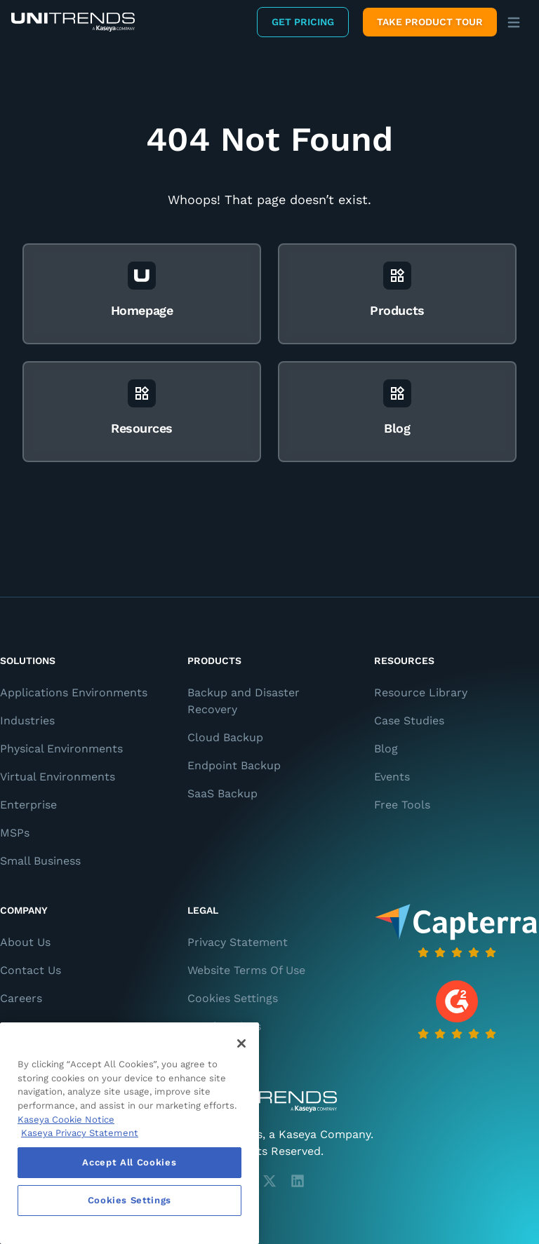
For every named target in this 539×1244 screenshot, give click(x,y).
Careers (21, 998)
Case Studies (409, 720)
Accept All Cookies (129, 1162)
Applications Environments (73, 692)
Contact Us (30, 970)
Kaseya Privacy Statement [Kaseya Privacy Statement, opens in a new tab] (79, 1133)
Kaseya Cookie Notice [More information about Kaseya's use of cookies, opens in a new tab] (66, 1119)
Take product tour (430, 21)
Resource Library (420, 692)
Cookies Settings (232, 998)
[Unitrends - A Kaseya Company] (269, 1101)
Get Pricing (303, 21)
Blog (386, 748)
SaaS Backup (222, 793)
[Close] (241, 1043)
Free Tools (402, 804)
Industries (27, 720)
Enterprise (28, 804)
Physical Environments (61, 748)
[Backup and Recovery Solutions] (73, 22)
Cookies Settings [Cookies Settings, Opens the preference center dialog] (130, 1200)
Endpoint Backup (234, 765)
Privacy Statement (237, 942)
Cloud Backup (225, 737)
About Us (25, 942)
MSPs (14, 832)
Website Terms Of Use (246, 970)
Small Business (40, 860)
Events (392, 776)
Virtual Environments (57, 776)
